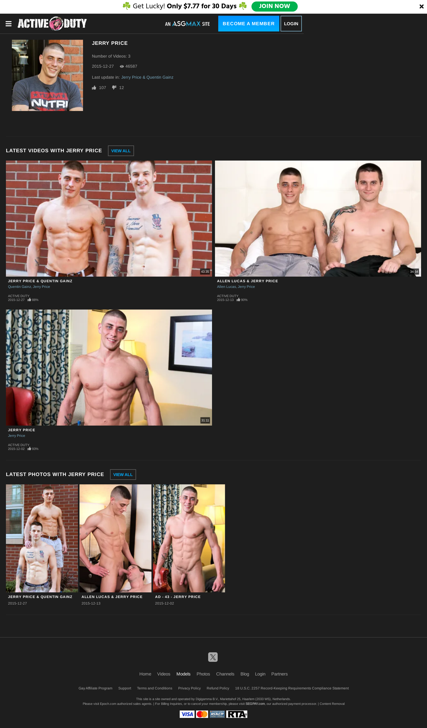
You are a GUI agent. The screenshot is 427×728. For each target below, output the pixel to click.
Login (291, 23)
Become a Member (249, 23)
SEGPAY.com (255, 703)
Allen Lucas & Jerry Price (247, 281)
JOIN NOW (274, 6)
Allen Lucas (226, 287)
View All (121, 150)
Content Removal (332, 703)
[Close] (421, 7)
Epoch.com (108, 703)
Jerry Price (41, 287)
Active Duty (18, 296)
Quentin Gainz (19, 287)
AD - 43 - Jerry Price (178, 597)
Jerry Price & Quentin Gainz (147, 77)
